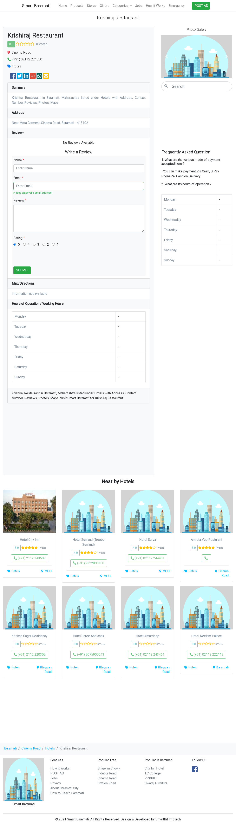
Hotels (50, 748)
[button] (166, 56)
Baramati (10, 748)
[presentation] (44, 258)
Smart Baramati (36, 5)
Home (62, 6)
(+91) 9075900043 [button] (88, 654)
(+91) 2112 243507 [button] (30, 558)
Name (18, 160)
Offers (104, 6)
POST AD (57, 773)
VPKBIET (151, 778)
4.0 (76, 552)
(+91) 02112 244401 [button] (147, 558)
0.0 (11, 44)
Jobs (139, 6)
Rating (19, 238)
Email (18, 178)
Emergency (177, 6)
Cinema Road (30, 748)
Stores (92, 6)
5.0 (17, 547)
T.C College (153, 773)
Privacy (55, 783)
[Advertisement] (78, 441)
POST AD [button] (201, 6)
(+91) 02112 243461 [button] (147, 654)
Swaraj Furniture (156, 783)
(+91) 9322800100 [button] (88, 563)
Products (77, 6)
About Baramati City (64, 788)
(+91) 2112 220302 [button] (30, 654)
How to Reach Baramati (67, 793)
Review (19, 200)
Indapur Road (107, 773)
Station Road (107, 783)
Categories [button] (121, 6)
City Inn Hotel (154, 768)
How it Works (155, 6)
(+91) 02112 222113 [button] (206, 654)
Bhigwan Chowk (109, 768)
